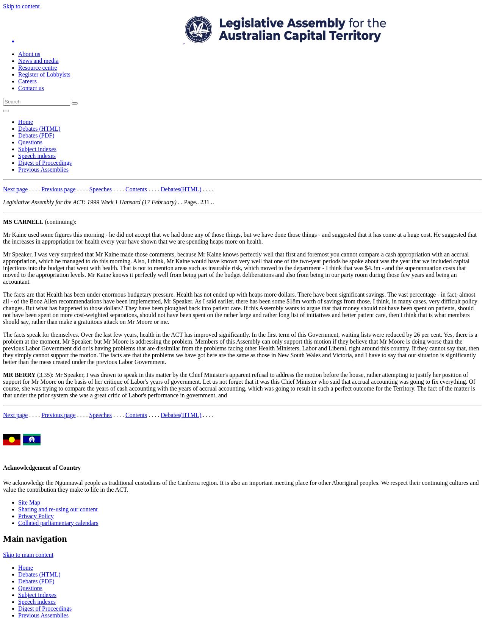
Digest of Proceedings (45, 162)
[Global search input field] (36, 102)
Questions (30, 142)
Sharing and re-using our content (58, 509)
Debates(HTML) (181, 189)
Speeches (100, 189)
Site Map (29, 502)
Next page (15, 189)
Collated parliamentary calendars (58, 523)
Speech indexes (37, 156)
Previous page (58, 189)
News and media (38, 61)
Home (25, 122)
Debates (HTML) (39, 128)
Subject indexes (37, 149)
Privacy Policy (36, 516)
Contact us (31, 88)
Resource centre (37, 67)
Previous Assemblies (43, 169)
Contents (136, 189)
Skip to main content (28, 555)
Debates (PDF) (36, 135)
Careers (27, 81)
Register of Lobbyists (44, 74)
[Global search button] (75, 103)
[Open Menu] (6, 111)
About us (29, 54)
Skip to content (21, 6)
